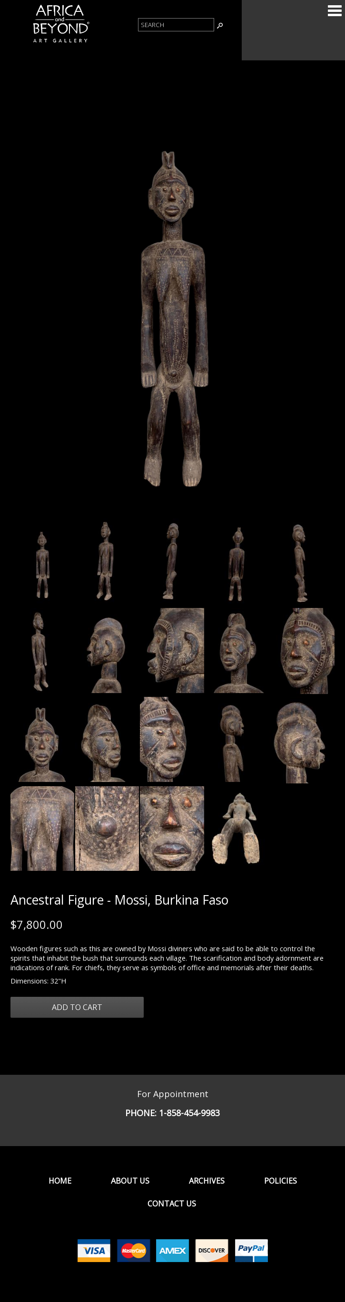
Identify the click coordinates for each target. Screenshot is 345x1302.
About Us (130, 1181)
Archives (207, 1181)
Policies (280, 1181)
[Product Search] (176, 24)
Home (60, 1181)
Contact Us (172, 1203)
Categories (334, 10)
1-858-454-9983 (189, 1113)
